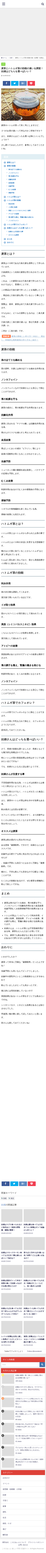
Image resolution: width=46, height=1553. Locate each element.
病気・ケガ (7, 1523)
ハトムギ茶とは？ (12, 197)
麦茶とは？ (10, 162)
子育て (5, 1500)
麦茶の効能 (10, 166)
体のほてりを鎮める (15, 169)
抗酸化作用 (12, 179)
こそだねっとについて (18, 1542)
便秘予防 (11, 193)
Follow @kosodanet (34, 1351)
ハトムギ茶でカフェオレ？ (16, 224)
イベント (6, 1483)
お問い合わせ (23, 1545)
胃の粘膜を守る (13, 176)
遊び (4, 1529)
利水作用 (11, 204)
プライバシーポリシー (36, 1542)
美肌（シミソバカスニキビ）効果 (19, 210)
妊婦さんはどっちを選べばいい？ (18, 228)
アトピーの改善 (13, 214)
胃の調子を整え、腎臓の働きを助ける (20, 217)
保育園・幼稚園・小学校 (12, 1489)
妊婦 (3, 64)
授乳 (4, 1512)
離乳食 (5, 1535)
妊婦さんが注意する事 (15, 231)
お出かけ (6, 1478)
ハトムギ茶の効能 (12, 200)
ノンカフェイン (13, 173)
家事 (4, 1506)
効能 (5, 1198)
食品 (12, 1198)
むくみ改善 (12, 189)
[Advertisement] (23, 31)
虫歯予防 (11, 186)
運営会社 (5, 1542)
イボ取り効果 (12, 207)
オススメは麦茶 (13, 235)
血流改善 (11, 183)
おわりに (9, 242)
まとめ (8, 239)
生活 (4, 1517)
